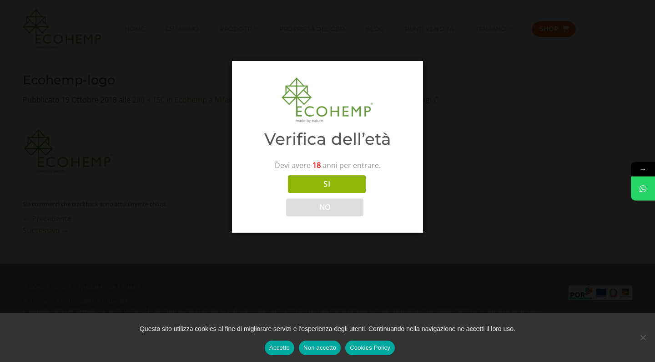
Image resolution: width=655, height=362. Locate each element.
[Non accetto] (642, 340)
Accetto (279, 347)
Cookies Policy (370, 347)
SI (326, 184)
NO (325, 207)
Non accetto (319, 347)
